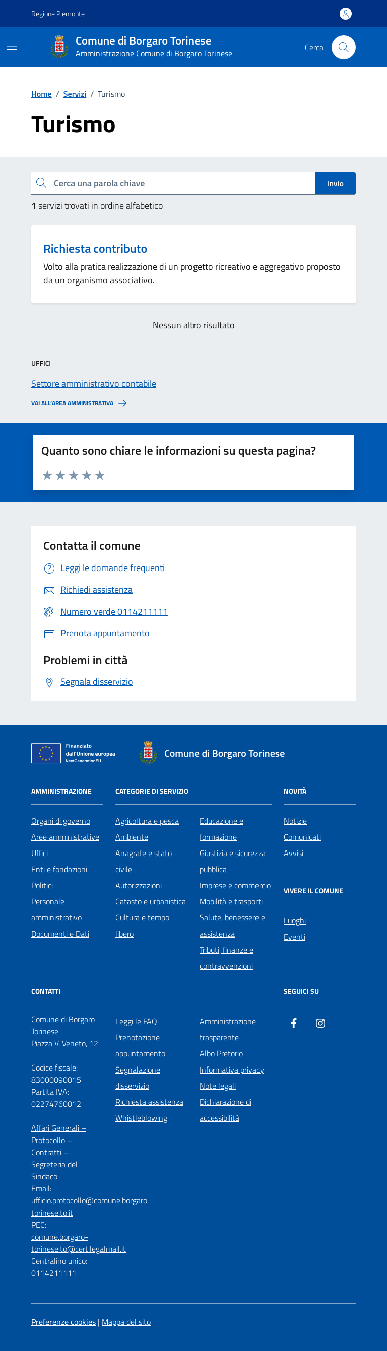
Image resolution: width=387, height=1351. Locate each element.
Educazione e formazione (221, 829)
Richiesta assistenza (149, 1102)
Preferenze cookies (63, 1322)
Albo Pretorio (221, 1053)
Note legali (218, 1086)
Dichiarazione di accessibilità (225, 1110)
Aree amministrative (65, 837)
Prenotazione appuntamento (140, 1045)
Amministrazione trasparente (228, 1029)
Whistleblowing (141, 1118)
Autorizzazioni (138, 885)
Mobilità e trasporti (231, 901)
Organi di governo (60, 821)
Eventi (294, 937)
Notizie (295, 821)
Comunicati (302, 837)
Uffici (39, 853)
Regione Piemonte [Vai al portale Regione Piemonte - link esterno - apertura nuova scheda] (58, 13)
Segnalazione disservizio (137, 1077)
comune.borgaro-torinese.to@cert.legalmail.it (78, 1243)
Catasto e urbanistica (150, 901)
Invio (335, 183)
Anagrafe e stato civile (143, 861)
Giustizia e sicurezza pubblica (233, 861)
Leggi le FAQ (136, 1021)
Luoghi (295, 920)
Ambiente (131, 837)
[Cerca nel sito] (344, 47)
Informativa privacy (232, 1069)
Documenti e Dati (60, 934)
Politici (42, 885)
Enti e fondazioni (59, 869)
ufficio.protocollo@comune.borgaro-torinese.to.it (91, 1206)
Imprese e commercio (235, 885)
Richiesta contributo (95, 248)
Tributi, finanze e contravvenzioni (226, 958)
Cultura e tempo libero (142, 925)
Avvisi (293, 853)
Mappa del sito (126, 1322)
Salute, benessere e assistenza (232, 925)
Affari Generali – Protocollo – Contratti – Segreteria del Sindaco (58, 1152)
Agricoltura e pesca (147, 821)
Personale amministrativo (56, 909)
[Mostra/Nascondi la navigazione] (12, 46)
